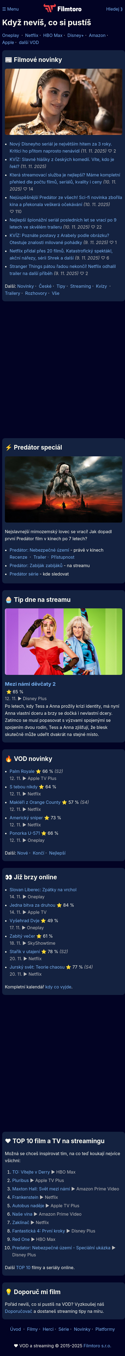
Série (63, 1329)
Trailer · (42, 557)
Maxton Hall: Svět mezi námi (41, 1188)
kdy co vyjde (58, 987)
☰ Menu (10, 9)
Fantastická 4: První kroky (38, 1231)
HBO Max (52, 35)
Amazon (97, 35)
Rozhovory (36, 293)
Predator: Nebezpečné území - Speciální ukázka (61, 1247)
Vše (56, 293)
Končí (38, 853)
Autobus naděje (28, 1205)
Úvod (16, 1329)
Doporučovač (18, 1311)
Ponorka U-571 (25, 833)
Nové (22, 853)
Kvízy (101, 286)
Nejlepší (57, 853)
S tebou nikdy (24, 786)
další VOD (29, 42)
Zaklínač (20, 1222)
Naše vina (22, 1214)
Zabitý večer (22, 936)
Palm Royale (22, 771)
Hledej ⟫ (114, 9)
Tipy (61, 286)
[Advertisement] (61, 369)
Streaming (80, 286)
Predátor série (24, 574)
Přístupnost (62, 557)
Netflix (31, 35)
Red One (21, 1239)
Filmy (32, 1329)
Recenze (18, 557)
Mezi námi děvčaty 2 (30, 684)
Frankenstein (25, 1197)
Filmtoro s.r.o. (97, 1345)
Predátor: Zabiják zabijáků (36, 565)
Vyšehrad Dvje (25, 920)
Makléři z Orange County (35, 802)
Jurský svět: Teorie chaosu (37, 967)
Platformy (105, 1329)
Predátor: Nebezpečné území (39, 550)
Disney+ (75, 35)
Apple (8, 42)
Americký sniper (26, 817)
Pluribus (20, 1180)
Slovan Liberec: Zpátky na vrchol (43, 889)
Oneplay (10, 35)
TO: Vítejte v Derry (31, 1172)
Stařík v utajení (25, 951)
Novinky (25, 286)
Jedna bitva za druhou (32, 905)
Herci (48, 1329)
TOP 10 (23, 1267)
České (45, 286)
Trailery (12, 293)
